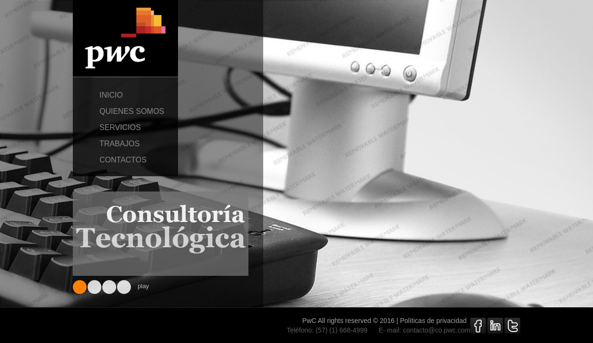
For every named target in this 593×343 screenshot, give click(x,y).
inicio (125, 95)
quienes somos (125, 111)
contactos (125, 160)
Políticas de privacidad (438, 320)
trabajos (125, 144)
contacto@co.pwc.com (436, 330)
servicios (125, 128)
